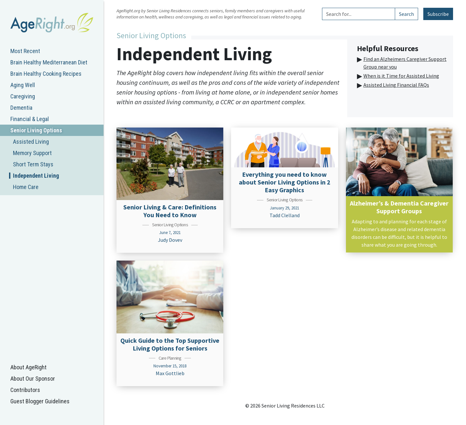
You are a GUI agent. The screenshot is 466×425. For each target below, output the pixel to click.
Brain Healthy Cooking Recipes (46, 73)
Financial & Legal (29, 119)
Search (406, 14)
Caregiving (22, 96)
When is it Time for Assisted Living (401, 76)
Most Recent (25, 51)
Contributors (25, 389)
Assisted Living (31, 141)
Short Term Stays (33, 164)
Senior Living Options (36, 130)
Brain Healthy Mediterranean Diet (48, 62)
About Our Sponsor (32, 378)
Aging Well (22, 85)
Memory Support (32, 153)
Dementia (21, 107)
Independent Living (36, 175)
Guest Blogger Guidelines (40, 401)
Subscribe (438, 14)
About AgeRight (28, 367)
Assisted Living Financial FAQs (396, 85)
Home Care (26, 187)
